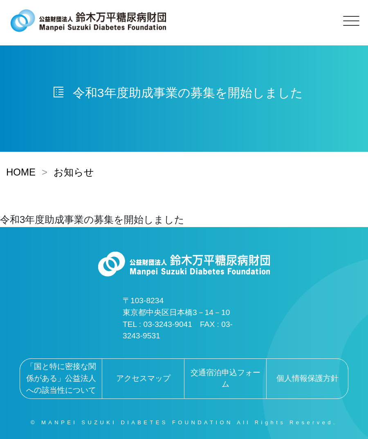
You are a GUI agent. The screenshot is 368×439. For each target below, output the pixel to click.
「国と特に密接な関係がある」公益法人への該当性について (61, 378)
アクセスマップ (143, 378)
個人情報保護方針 (307, 378)
